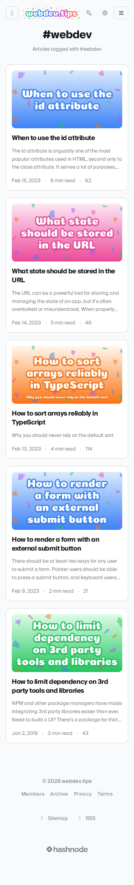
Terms (105, 794)
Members (32, 794)
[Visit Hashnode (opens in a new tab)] (67, 849)
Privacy (83, 794)
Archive (59, 794)
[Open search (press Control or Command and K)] (89, 12)
